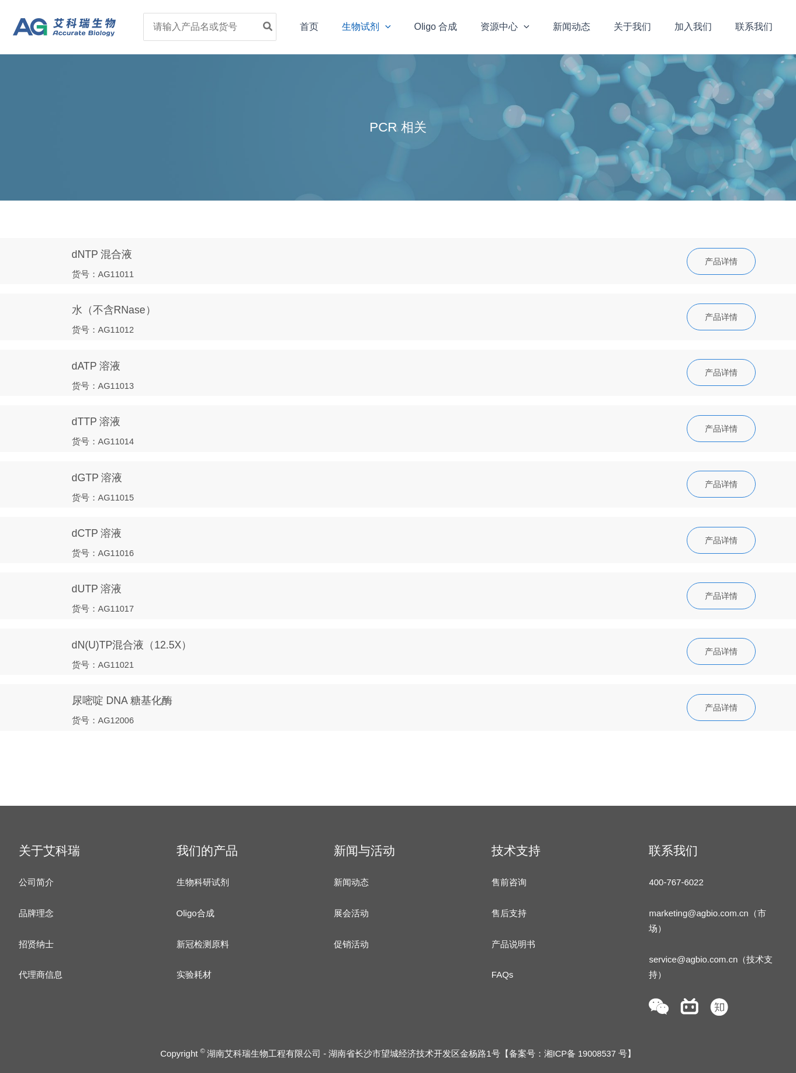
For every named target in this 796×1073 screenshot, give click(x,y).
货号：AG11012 (106, 329)
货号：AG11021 (106, 661)
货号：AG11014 (106, 440)
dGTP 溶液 (99, 475)
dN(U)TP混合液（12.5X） (136, 641)
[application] (415, 27)
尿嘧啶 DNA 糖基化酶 (125, 696)
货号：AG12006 (106, 716)
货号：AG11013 (106, 384)
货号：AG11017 (106, 605)
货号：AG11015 (106, 495)
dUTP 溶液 (99, 585)
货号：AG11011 (106, 274)
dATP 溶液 (98, 364)
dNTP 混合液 (104, 254)
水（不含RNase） (117, 309)
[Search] (305, 26)
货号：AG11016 (106, 551)
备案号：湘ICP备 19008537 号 (568, 1051)
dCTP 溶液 (99, 531)
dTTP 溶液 (98, 420)
